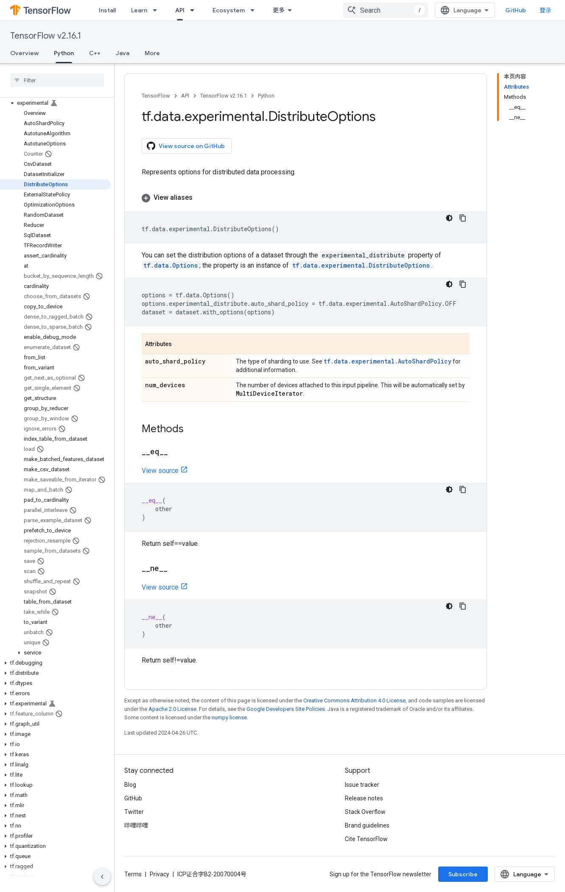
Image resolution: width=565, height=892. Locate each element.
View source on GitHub (186, 146)
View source (160, 471)
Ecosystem (229, 10)
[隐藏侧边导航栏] (102, 876)
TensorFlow (156, 95)
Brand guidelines (367, 825)
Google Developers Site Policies (285, 709)
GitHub (515, 10)
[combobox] (385, 10)
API (185, 95)
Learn (139, 10)
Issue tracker (362, 784)
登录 (545, 10)
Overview (24, 53)
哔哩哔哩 (136, 825)
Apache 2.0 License (172, 709)
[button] (55, 103)
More (152, 53)
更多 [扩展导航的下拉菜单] (279, 10)
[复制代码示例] (463, 218)
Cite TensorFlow (366, 839)
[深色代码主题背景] (449, 218)
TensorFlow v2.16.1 (45, 36)
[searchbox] (57, 80)
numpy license (229, 717)
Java (122, 53)
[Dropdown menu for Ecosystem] (255, 10)
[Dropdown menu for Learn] (157, 10)
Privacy (159, 874)
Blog (130, 784)
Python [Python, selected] (64, 53)
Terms (133, 874)
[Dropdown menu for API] (195, 10)
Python (266, 95)
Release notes (364, 798)
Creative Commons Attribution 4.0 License (354, 700)
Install (107, 10)
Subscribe (463, 874)
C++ (95, 53)
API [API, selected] (180, 10)
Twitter (134, 811)
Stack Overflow (365, 811)
